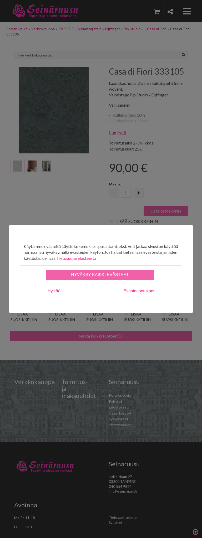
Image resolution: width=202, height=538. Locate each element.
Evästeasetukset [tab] (139, 291)
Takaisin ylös (195, 531)
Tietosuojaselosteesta (76, 258)
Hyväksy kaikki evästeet (100, 274)
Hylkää (54, 291)
